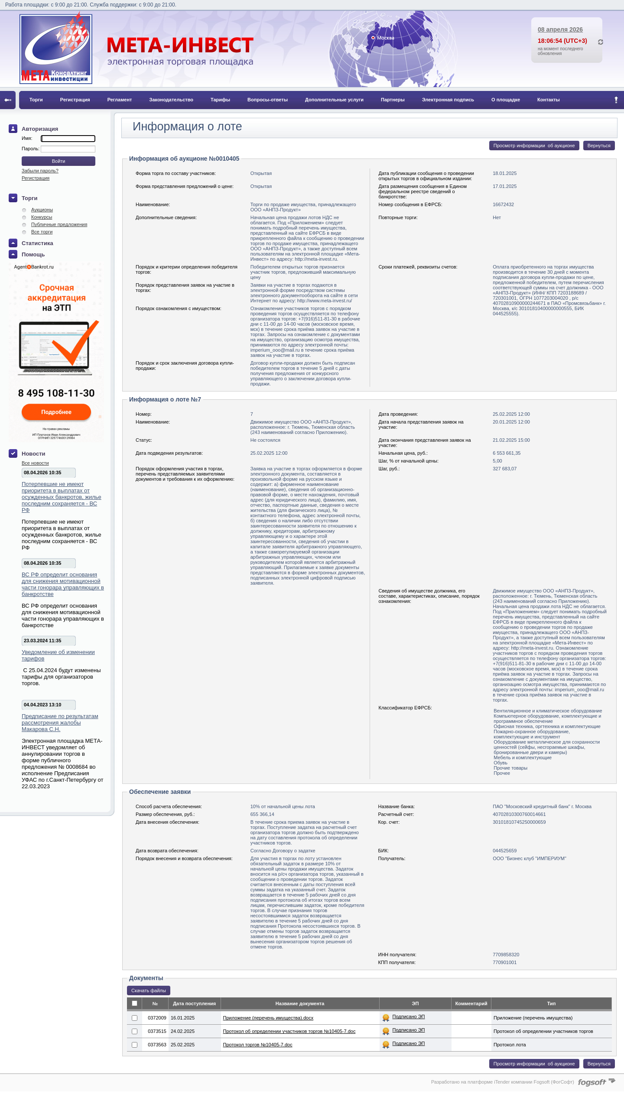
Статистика (37, 243)
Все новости (35, 463)
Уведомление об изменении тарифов (58, 655)
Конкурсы (41, 217)
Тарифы (220, 99)
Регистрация (75, 99)
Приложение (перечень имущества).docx (268, 1017)
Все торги (41, 231)
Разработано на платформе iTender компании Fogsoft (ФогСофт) (502, 1081)
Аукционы (42, 209)
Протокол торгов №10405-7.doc (257, 1044)
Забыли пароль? (40, 170)
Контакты (548, 99)
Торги (36, 99)
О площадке (505, 99)
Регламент (119, 99)
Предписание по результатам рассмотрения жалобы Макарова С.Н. (60, 722)
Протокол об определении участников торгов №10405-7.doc (289, 1031)
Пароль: (31, 148)
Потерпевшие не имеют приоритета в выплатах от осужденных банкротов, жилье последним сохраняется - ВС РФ (61, 497)
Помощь (33, 254)
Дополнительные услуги (334, 99)
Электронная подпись (448, 99)
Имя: (27, 138)
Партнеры (393, 99)
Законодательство (172, 99)
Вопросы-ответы (267, 99)
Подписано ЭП (409, 1016)
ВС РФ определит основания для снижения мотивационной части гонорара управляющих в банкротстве (63, 584)
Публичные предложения (59, 224)
